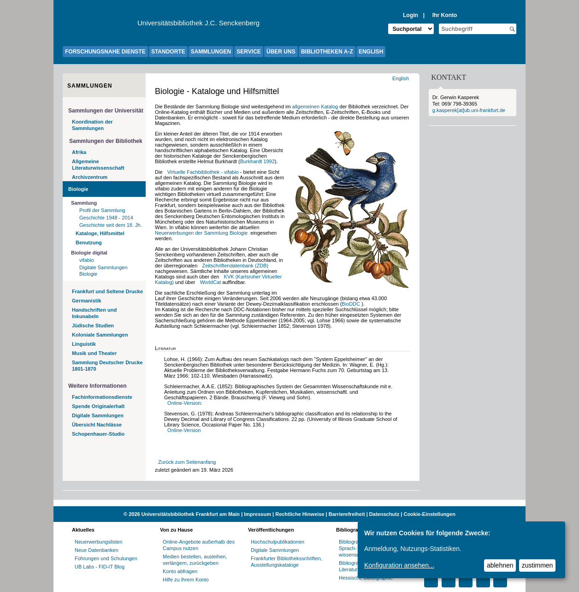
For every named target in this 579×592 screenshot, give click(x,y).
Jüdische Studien (93, 325)
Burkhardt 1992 (257, 161)
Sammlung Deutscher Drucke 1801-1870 (107, 366)
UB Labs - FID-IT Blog (99, 566)
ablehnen (500, 565)
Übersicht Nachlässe (97, 424)
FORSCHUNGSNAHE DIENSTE (105, 51)
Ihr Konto (444, 15)
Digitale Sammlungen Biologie (103, 271)
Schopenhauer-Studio (98, 434)
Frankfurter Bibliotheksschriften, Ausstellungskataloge (286, 562)
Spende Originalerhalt (98, 406)
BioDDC (351, 304)
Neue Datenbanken (96, 550)
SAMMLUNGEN (211, 51)
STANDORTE (168, 51)
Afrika (79, 152)
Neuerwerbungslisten (98, 542)
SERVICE (248, 51)
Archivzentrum (89, 177)
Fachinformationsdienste (102, 397)
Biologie (78, 189)
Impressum (257, 514)
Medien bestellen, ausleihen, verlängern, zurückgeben (195, 560)
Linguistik (84, 344)
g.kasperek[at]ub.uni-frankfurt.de (468, 110)
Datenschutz (384, 514)
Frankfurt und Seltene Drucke (107, 291)
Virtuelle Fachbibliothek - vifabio (203, 172)
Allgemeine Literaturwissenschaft (98, 165)
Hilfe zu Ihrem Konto (186, 579)
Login (410, 15)
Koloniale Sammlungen (100, 334)
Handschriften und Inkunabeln (94, 313)
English (401, 78)
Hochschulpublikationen (277, 542)
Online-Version (184, 403)
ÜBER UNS (280, 51)
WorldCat (210, 282)
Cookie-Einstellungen (429, 514)
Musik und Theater (94, 353)
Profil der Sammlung (102, 210)
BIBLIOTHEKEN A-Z (327, 51)
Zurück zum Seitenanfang (187, 462)
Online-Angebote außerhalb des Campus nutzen (199, 545)
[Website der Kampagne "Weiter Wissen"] (289, 503)
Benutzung (89, 242)
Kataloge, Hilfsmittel (100, 233)
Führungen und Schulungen (106, 558)
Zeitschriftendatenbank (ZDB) (235, 265)
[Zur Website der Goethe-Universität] (100, 25)
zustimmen (537, 565)
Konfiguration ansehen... (399, 565)
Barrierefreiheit (347, 514)
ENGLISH (371, 51)
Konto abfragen (180, 571)
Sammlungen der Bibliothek (105, 141)
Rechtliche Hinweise (299, 514)
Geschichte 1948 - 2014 (106, 217)
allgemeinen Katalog (315, 106)
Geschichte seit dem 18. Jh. (110, 225)
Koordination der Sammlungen (92, 125)
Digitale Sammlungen (98, 415)
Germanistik (86, 300)
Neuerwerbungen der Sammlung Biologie (202, 233)
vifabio (86, 260)
